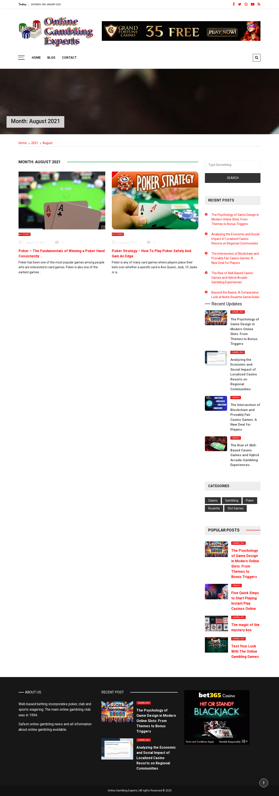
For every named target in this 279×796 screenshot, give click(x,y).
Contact (69, 57)
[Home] (23, 143)
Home (36, 57)
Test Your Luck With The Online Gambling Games (245, 651)
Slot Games (235, 508)
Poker (25, 234)
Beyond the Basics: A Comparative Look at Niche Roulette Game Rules (235, 295)
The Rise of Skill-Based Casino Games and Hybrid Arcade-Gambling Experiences (232, 277)
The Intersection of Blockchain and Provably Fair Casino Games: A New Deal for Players (235, 258)
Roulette (214, 508)
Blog (51, 57)
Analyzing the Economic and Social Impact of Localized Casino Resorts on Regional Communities (235, 238)
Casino (235, 397)
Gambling (237, 312)
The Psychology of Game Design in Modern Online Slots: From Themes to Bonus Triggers (235, 219)
